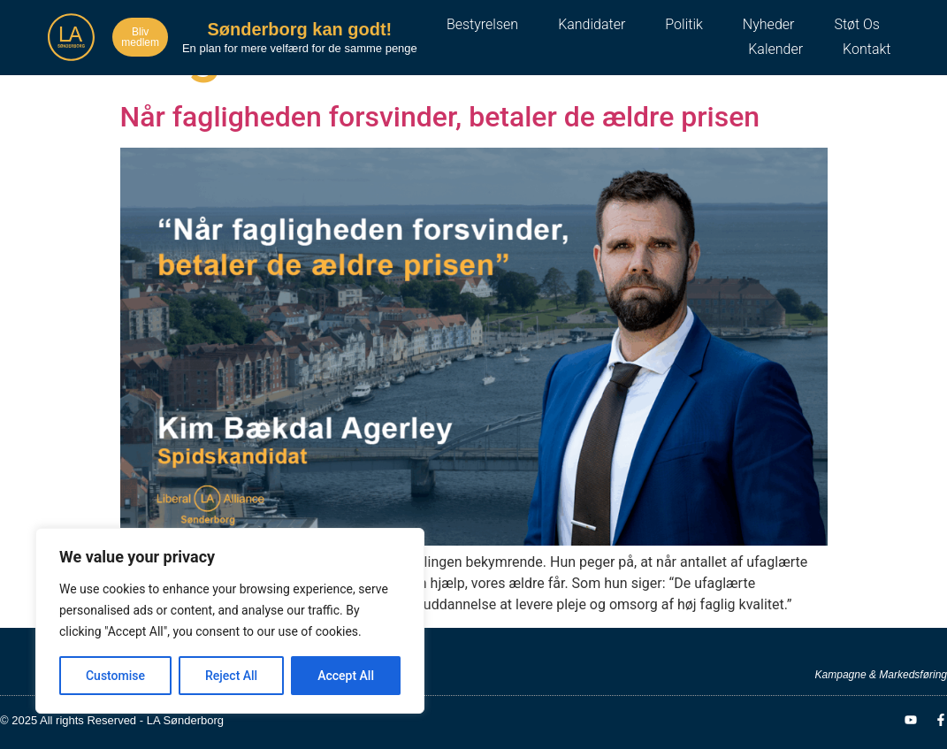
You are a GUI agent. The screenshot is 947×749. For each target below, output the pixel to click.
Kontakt (866, 49)
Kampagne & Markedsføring (881, 675)
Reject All (231, 676)
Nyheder (769, 24)
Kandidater (591, 24)
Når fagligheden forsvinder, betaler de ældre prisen (440, 117)
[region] (229, 621)
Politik (683, 24)
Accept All (345, 676)
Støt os (857, 24)
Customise (115, 676)
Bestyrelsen (482, 24)
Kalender (775, 49)
